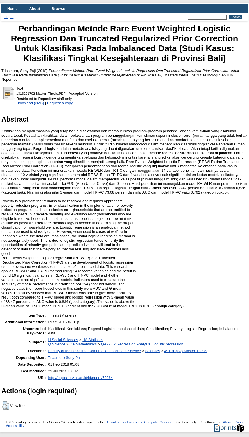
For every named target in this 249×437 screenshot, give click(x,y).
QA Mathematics (83, 344)
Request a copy (60, 103)
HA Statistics (92, 340)
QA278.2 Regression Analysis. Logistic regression (142, 344)
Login (8, 17)
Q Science (56, 344)
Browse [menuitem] (58, 8)
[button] (5, 405)
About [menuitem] (34, 8)
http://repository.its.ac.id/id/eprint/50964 (80, 377)
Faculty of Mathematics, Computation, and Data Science (94, 351)
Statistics (152, 351)
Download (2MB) (30, 103)
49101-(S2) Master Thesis (185, 351)
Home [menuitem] (12, 8)
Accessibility (15, 425)
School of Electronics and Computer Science (138, 422)
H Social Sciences (63, 340)
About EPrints (233, 422)
